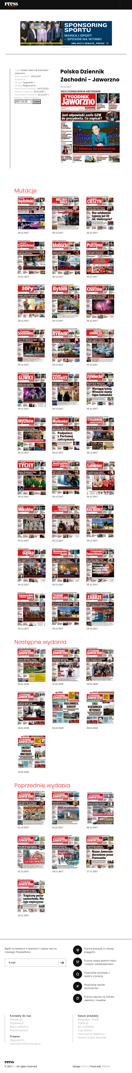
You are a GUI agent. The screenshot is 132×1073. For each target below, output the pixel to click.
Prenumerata (19, 1030)
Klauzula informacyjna (25, 1044)
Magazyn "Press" (89, 1019)
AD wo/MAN (86, 1027)
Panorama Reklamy (91, 1034)
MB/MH (106, 1066)
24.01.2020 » (43, 88)
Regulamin (17, 1040)
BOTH (85, 1066)
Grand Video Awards (92, 1038)
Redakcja (16, 1019)
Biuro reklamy (19, 1027)
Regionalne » (30, 85)
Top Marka (85, 1030)
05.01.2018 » (39, 91)
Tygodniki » (29, 82)
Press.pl (83, 1023)
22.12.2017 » (43, 94)
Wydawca (17, 1023)
